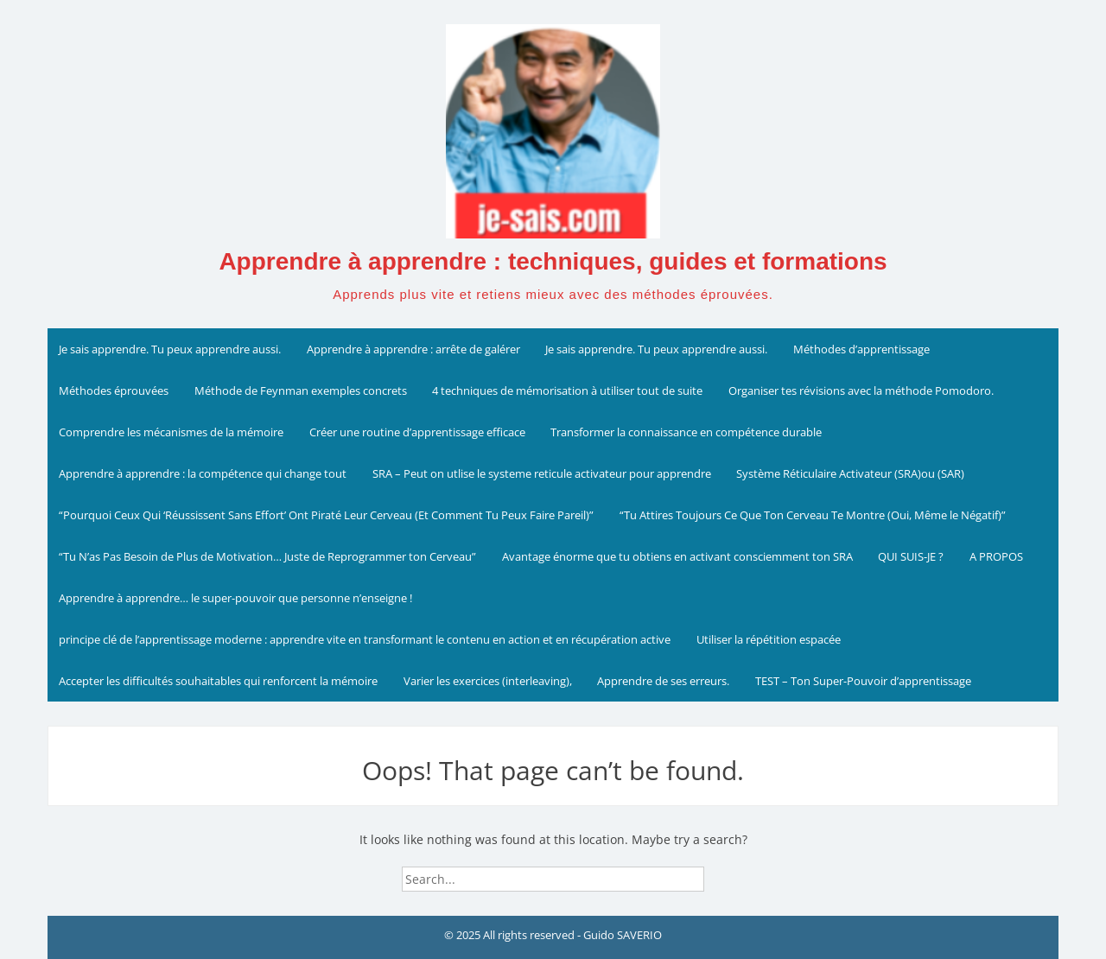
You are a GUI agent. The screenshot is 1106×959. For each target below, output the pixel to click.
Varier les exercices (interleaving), (488, 681)
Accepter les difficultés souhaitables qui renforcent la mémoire (218, 681)
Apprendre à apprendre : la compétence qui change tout (202, 473)
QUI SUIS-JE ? (911, 556)
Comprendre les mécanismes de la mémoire (171, 432)
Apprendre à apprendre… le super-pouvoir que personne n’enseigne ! (235, 598)
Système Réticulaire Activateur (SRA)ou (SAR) (850, 473)
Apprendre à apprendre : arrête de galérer (413, 349)
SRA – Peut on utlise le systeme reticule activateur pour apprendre (541, 473)
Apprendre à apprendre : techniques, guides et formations (553, 261)
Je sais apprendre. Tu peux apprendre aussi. (170, 349)
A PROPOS (996, 556)
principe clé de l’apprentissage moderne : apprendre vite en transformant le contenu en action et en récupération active (365, 639)
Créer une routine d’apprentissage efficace (417, 432)
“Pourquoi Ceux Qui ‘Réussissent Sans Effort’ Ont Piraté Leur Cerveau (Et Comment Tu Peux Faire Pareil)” (326, 515)
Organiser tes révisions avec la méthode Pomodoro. (861, 390)
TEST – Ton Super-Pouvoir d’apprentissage (863, 681)
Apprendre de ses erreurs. (663, 681)
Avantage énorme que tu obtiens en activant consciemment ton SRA (677, 556)
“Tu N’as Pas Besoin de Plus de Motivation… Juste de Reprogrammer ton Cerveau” (267, 556)
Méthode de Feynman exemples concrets (300, 390)
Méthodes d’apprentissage (861, 349)
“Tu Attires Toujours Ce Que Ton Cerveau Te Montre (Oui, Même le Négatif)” (813, 515)
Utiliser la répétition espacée (768, 639)
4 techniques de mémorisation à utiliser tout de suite (567, 390)
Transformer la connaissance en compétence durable (686, 432)
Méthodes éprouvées (113, 390)
